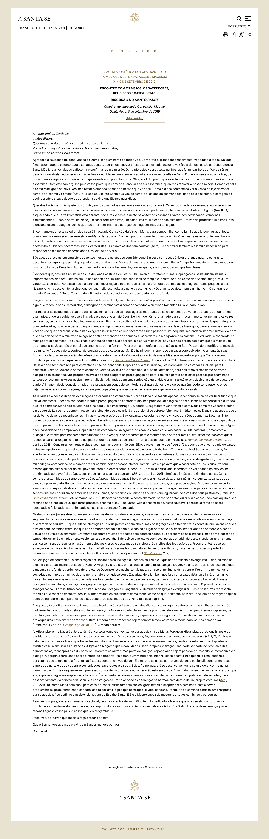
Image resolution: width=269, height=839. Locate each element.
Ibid (222, 680)
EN (121, 51)
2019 (62, 28)
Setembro (75, 28)
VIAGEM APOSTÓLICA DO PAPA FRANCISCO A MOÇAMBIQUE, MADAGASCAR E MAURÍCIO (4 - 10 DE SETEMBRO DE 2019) (134, 76)
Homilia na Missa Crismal (132, 360)
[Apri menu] (247, 18)
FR (135, 51)
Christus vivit (153, 553)
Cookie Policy (135, 829)
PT (156, 51)
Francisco (28, 28)
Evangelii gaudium (76, 625)
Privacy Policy (155, 829)
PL (149, 51)
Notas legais (116, 829)
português (237, 27)
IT (142, 51)
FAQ (104, 829)
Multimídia (134, 118)
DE (113, 51)
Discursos (48, 28)
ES (128, 51)
